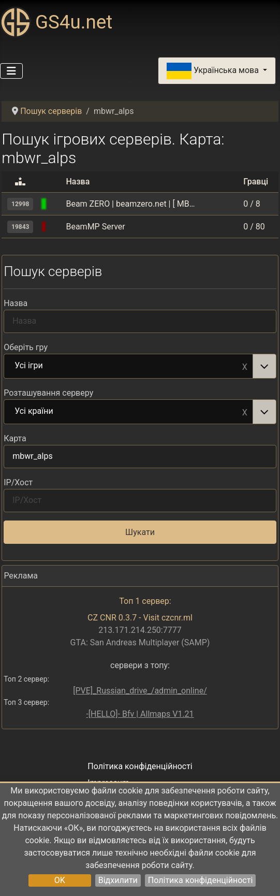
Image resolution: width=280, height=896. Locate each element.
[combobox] (140, 366)
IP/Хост (18, 482)
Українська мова (214, 71)
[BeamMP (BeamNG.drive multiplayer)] (56, 204)
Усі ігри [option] (128, 366)
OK (59, 880)
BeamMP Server (95, 227)
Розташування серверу (48, 393)
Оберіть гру (26, 347)
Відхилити (118, 880)
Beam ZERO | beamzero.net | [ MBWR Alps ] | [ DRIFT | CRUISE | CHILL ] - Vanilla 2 (130, 204)
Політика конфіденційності (200, 880)
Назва (15, 303)
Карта (15, 438)
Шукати (140, 532)
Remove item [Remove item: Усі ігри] (245, 366)
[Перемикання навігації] (11, 71)
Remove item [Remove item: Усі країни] (245, 412)
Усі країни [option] (128, 411)
